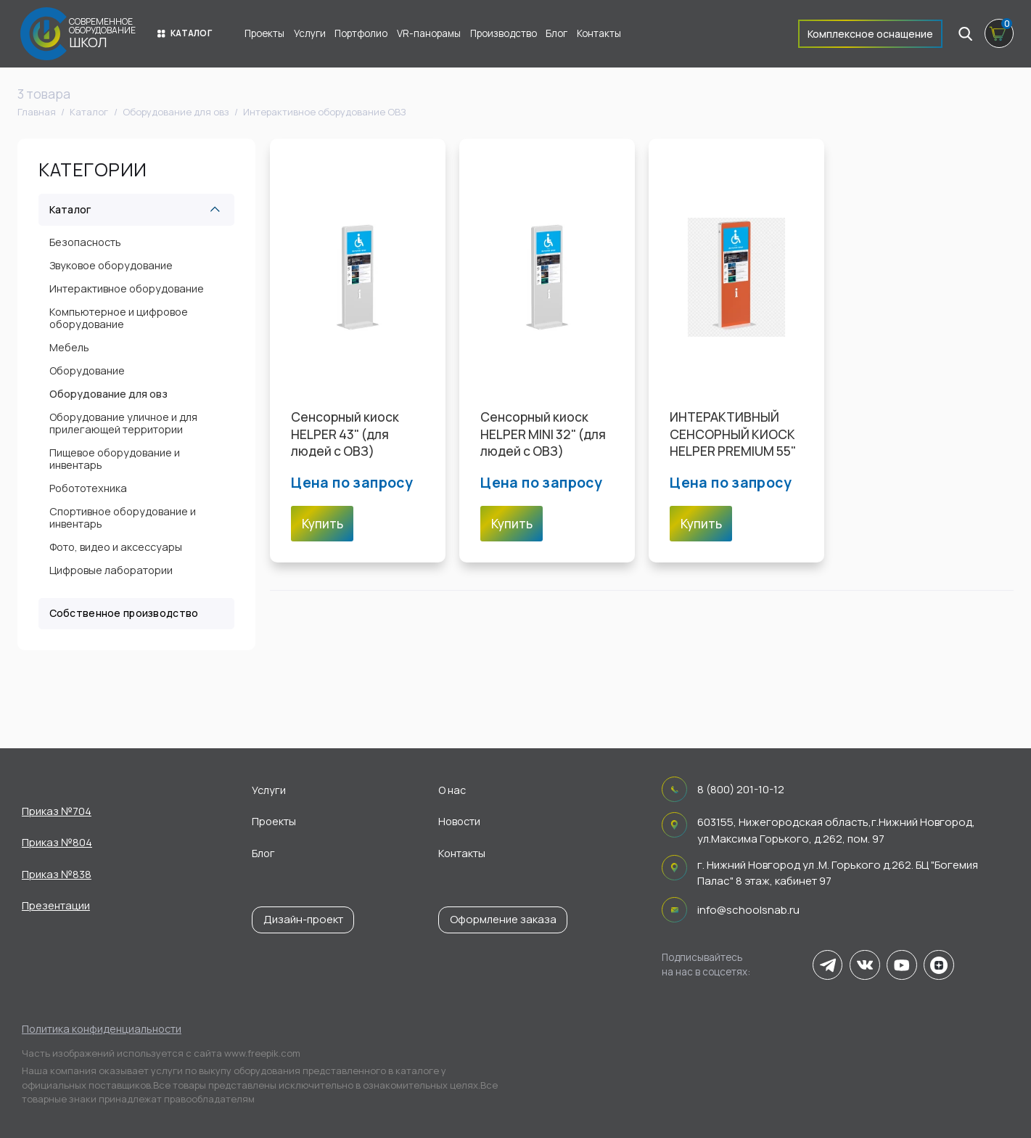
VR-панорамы (429, 33)
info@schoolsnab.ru (748, 909)
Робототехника (88, 488)
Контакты (599, 33)
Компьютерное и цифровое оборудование (118, 318)
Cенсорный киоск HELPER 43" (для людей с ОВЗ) (345, 434)
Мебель (69, 347)
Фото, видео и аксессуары (115, 547)
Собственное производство (124, 613)
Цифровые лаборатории (111, 570)
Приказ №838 (56, 874)
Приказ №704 (56, 811)
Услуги (310, 33)
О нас (452, 790)
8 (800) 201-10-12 (740, 789)
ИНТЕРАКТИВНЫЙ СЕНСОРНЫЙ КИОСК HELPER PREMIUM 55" (733, 434)
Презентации (56, 905)
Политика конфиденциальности (101, 1029)
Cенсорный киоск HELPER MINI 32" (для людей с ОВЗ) (543, 434)
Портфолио (360, 33)
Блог (556, 33)
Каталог (184, 33)
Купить (322, 523)
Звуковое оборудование (111, 265)
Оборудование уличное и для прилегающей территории (123, 423)
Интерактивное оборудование (126, 288)
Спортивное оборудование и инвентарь (122, 517)
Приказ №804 (57, 842)
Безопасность (85, 242)
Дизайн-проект (303, 919)
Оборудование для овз (108, 394)
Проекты (264, 33)
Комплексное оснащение (870, 34)
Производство (503, 33)
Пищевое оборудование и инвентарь (114, 459)
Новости (459, 821)
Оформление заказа (503, 919)
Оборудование (87, 370)
